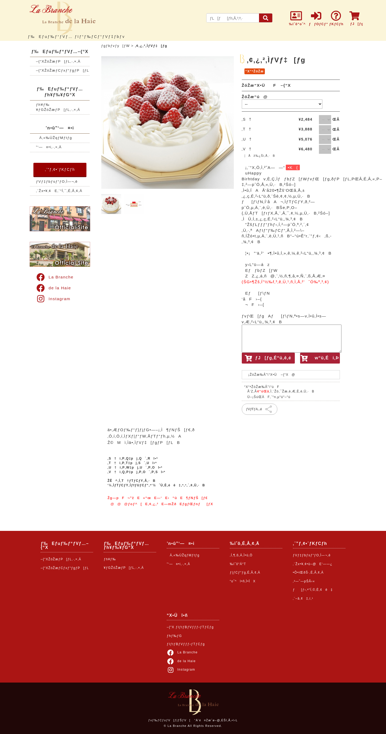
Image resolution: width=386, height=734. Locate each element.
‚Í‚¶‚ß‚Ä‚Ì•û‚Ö (241, 555)
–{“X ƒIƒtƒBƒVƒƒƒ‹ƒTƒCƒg (190, 627)
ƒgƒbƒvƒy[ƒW (115, 46)
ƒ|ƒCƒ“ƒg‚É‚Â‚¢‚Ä (245, 572)
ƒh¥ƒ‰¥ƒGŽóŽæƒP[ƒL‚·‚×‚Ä (58, 107)
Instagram (53, 298)
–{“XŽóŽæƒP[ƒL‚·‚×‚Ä (58, 61)
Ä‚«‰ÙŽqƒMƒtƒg (54, 138)
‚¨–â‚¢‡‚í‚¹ (303, 598)
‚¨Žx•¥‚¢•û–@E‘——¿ (313, 564)
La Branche (55, 277)
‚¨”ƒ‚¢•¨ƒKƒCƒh (60, 169)
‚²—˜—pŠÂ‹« (304, 581)
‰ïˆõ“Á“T (238, 564)
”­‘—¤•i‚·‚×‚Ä (49, 147)
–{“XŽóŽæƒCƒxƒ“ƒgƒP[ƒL (62, 70)
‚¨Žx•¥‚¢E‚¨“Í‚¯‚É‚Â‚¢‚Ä (59, 191)
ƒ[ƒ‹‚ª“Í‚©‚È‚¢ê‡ (313, 590)
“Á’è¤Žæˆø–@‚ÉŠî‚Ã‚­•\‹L (216, 720)
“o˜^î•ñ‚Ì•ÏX (243, 581)
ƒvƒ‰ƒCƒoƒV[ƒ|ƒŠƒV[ (169, 720)
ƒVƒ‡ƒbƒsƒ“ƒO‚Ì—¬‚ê (57, 182)
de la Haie (53, 288)
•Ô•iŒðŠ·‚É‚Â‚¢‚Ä (308, 572)
